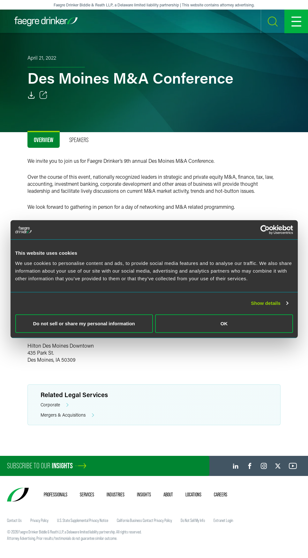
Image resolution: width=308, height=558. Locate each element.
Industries (115, 494)
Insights (144, 494)
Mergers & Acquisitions (67, 415)
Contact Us (14, 520)
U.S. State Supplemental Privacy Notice (82, 520)
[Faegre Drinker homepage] (46, 21)
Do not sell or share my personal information (84, 323)
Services (87, 494)
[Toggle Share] (43, 95)
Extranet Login (223, 520)
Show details (266, 303)
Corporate (55, 405)
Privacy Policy (39, 520)
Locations (193, 494)
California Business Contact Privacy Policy (144, 520)
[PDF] (31, 95)
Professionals (55, 494)
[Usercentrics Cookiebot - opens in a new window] (265, 230)
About (168, 494)
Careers (220, 494)
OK (224, 323)
